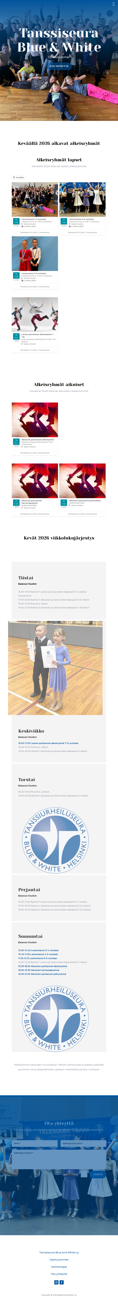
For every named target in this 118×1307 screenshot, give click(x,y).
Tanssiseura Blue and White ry (59, 1252)
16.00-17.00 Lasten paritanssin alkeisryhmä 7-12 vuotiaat (48, 743)
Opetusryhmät (59, 1259)
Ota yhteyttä (59, 66)
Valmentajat (59, 1266)
